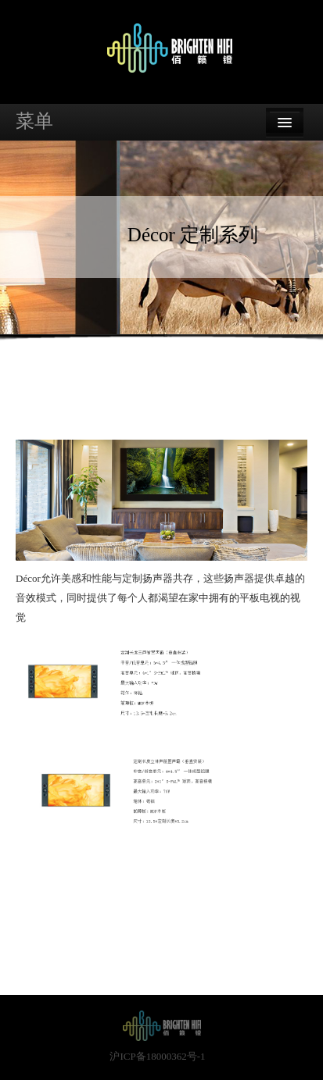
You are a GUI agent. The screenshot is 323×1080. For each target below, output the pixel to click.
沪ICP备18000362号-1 (157, 1056)
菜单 (34, 121)
